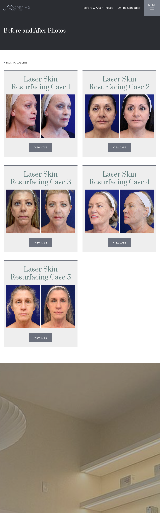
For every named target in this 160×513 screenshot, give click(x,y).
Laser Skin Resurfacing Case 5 (40, 273)
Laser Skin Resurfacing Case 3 (40, 178)
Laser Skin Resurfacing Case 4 (119, 178)
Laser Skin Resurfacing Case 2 (119, 83)
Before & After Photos (98, 8)
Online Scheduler (129, 8)
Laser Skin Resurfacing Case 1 (40, 83)
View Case (40, 147)
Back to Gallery (16, 62)
